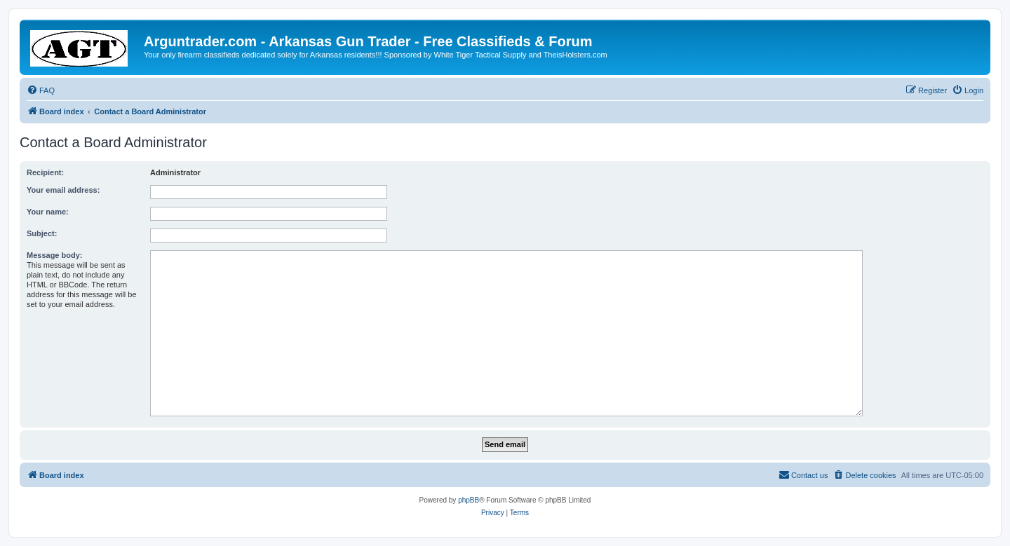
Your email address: (63, 190)
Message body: (54, 255)
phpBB (468, 500)
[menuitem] (41, 90)
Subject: (42, 233)
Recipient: (45, 172)
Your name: (48, 211)
